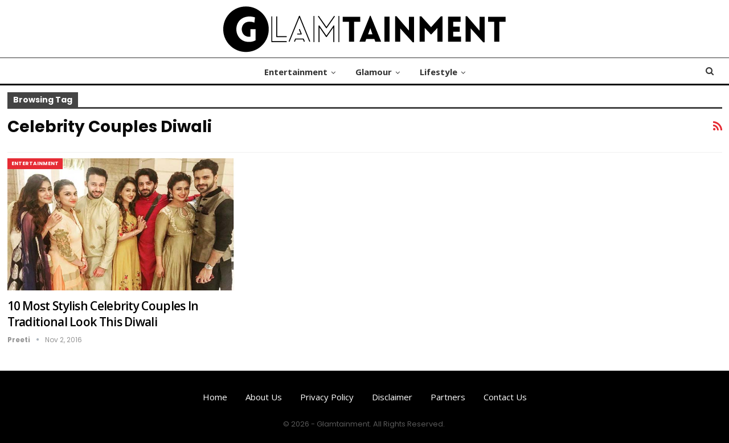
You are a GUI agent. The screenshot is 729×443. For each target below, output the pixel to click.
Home (215, 397)
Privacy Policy (327, 397)
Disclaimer (392, 397)
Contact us (505, 397)
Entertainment (295, 71)
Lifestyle (438, 71)
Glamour (373, 71)
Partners (448, 397)
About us (263, 397)
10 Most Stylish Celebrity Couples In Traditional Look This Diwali (103, 314)
